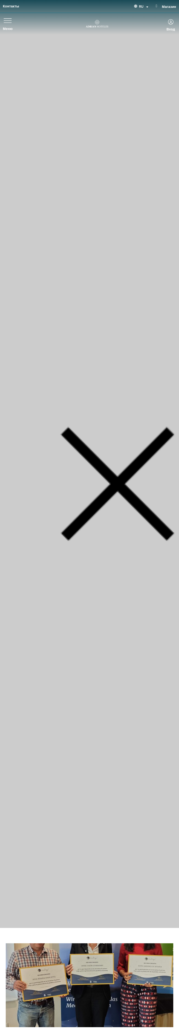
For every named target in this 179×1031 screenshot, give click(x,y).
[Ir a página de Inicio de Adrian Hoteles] (97, 23)
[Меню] (7, 20)
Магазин (169, 7)
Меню (8, 29)
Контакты (11, 6)
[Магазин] (156, 6)
